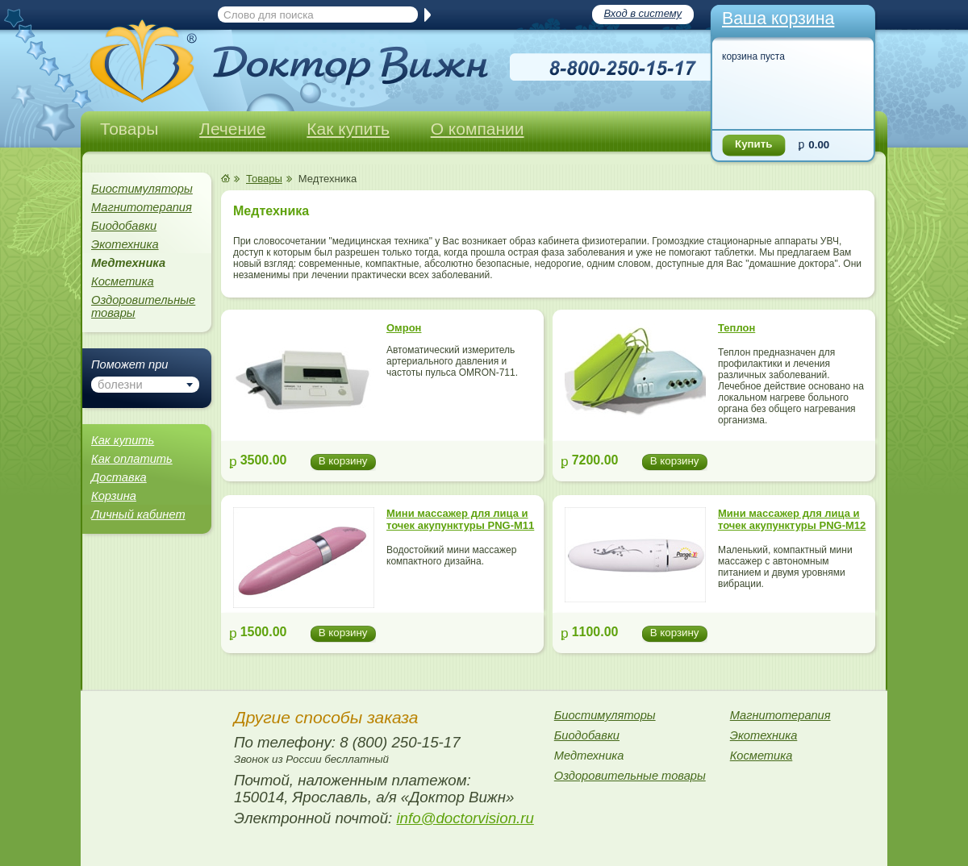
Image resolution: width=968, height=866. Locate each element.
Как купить (348, 128)
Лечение (232, 128)
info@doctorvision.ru (464, 818)
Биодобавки (123, 225)
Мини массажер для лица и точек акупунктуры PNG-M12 (792, 519)
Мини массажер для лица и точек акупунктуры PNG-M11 (460, 519)
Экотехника (125, 244)
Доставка (119, 477)
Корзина (113, 495)
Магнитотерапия (141, 207)
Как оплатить (132, 458)
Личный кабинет (138, 514)
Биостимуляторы (142, 188)
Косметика (122, 281)
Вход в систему (643, 13)
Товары (129, 128)
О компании (477, 128)
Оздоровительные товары (143, 306)
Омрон (403, 328)
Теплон (736, 328)
